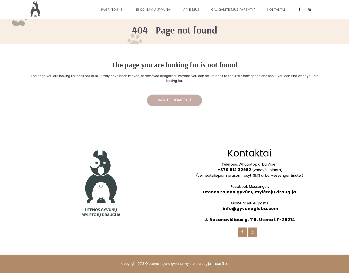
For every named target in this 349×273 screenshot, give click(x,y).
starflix (221, 264)
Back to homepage (174, 100)
